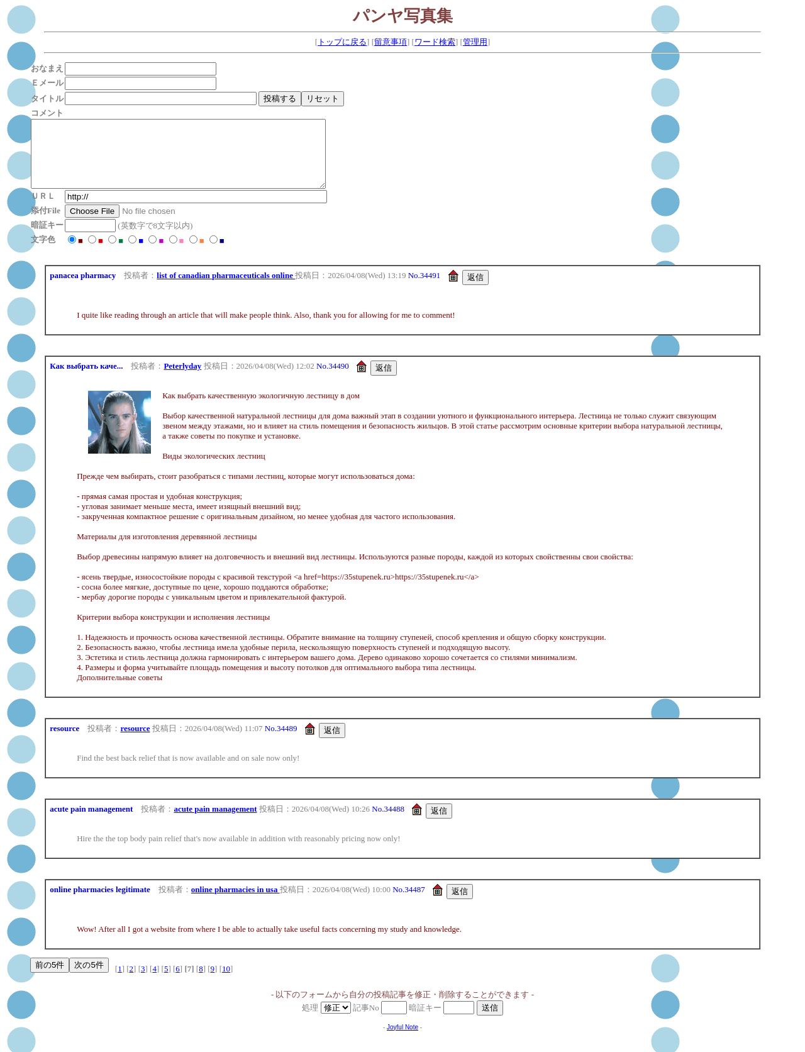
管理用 (475, 42)
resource (135, 741)
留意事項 (390, 42)
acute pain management (215, 822)
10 (226, 982)
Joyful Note (402, 1040)
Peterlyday (182, 379)
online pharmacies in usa (235, 902)
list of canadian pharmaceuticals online (226, 288)
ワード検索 (434, 42)
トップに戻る (342, 42)
